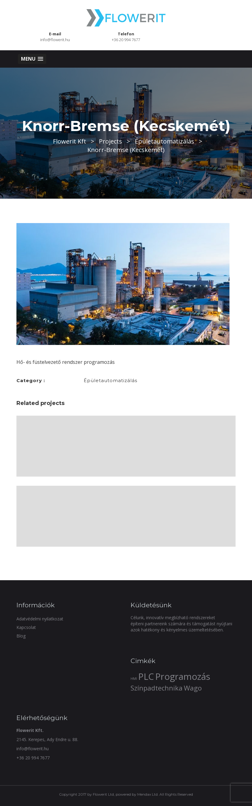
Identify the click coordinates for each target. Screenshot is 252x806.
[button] (32, 59)
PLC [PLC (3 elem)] (146, 676)
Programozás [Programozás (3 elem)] (182, 676)
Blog (21, 636)
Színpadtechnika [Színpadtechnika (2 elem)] (157, 688)
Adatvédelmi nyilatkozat (39, 619)
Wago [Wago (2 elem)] (193, 688)
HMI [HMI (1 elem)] (134, 678)
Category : (30, 380)
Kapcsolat (26, 627)
